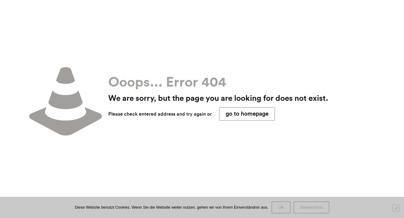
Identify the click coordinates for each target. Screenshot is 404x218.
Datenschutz (311, 207)
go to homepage (247, 114)
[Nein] (395, 208)
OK (281, 207)
